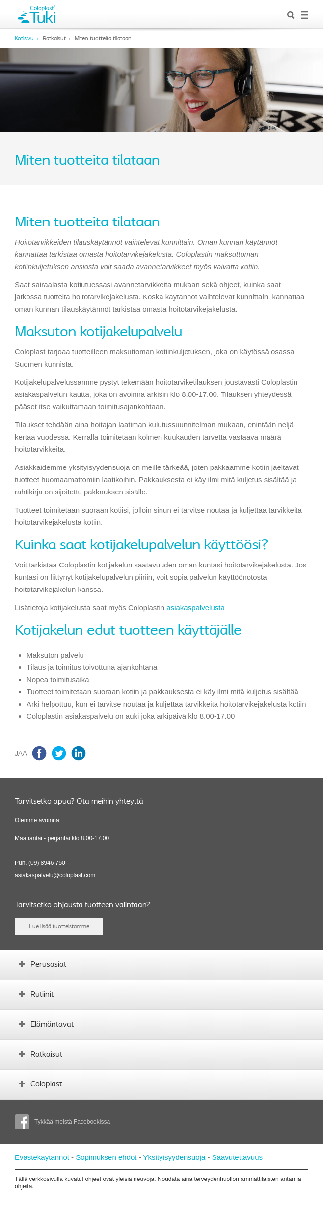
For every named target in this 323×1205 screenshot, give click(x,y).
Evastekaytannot (42, 1157)
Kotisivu (24, 39)
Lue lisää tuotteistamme (59, 927)
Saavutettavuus (237, 1157)
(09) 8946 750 (46, 863)
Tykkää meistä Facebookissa (62, 1121)
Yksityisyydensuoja (174, 1157)
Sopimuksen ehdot (106, 1157)
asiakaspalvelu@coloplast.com (55, 875)
